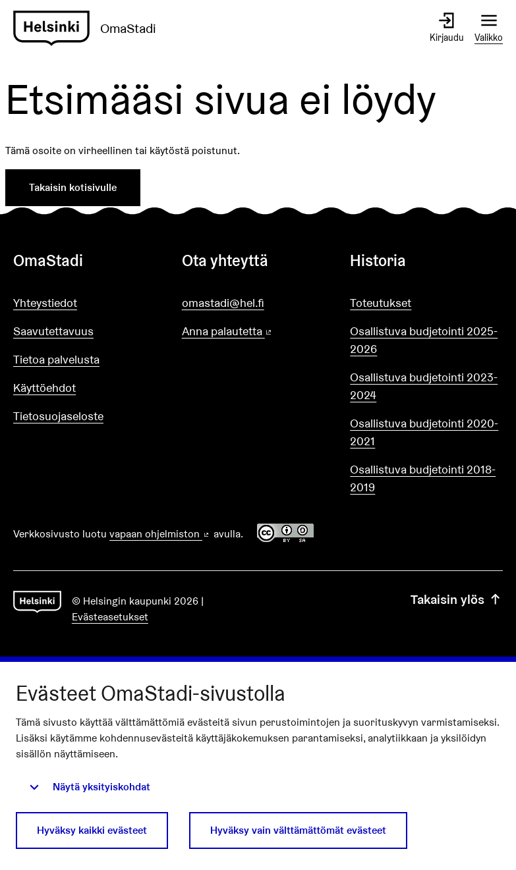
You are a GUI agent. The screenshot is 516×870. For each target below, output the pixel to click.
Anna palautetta (258, 331)
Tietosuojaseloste (58, 415)
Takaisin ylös (457, 599)
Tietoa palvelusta (56, 359)
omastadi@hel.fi (223, 302)
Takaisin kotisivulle (73, 187)
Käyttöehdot (44, 387)
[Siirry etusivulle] (90, 28)
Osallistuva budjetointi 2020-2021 (424, 432)
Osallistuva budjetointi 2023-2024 (424, 385)
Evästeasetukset (110, 617)
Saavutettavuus (53, 331)
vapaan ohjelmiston (160, 534)
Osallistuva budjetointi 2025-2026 (424, 339)
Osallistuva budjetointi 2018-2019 (423, 478)
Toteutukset (380, 302)
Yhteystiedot (45, 302)
